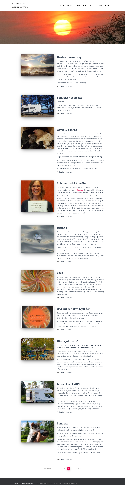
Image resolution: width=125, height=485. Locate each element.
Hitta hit (108, 5)
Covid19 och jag (67, 126)
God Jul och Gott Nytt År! (73, 306)
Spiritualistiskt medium (72, 180)
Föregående (48, 465)
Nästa (78, 465)
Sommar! (62, 420)
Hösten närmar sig (69, 57)
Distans (62, 224)
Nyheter (61, 5)
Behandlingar (80, 5)
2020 (60, 270)
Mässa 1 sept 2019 (68, 381)
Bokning (99, 5)
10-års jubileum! (67, 338)
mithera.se (79, 187)
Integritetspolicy (28, 480)
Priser (91, 5)
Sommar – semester (69, 97)
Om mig (69, 5)
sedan (68, 86)
